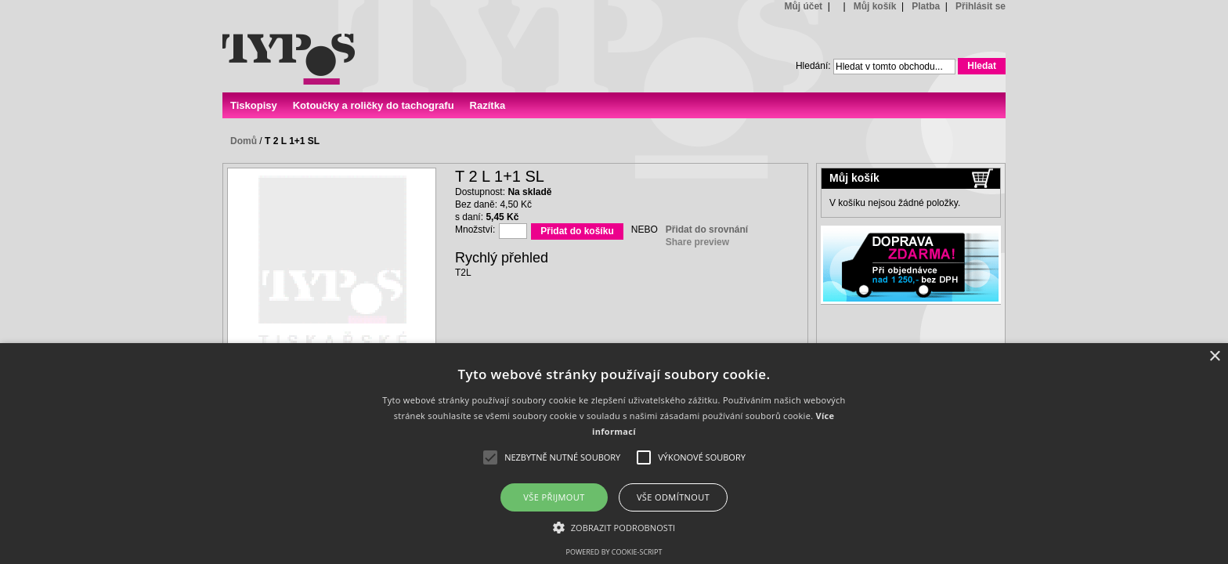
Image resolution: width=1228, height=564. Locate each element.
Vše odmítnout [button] (673, 497)
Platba (926, 6)
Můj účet (803, 6)
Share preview (697, 242)
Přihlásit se (980, 6)
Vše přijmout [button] (553, 497)
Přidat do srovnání (707, 229)
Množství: (475, 229)
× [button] (1214, 357)
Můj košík (875, 6)
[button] (614, 526)
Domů (243, 141)
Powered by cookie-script (614, 552)
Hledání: (813, 65)
